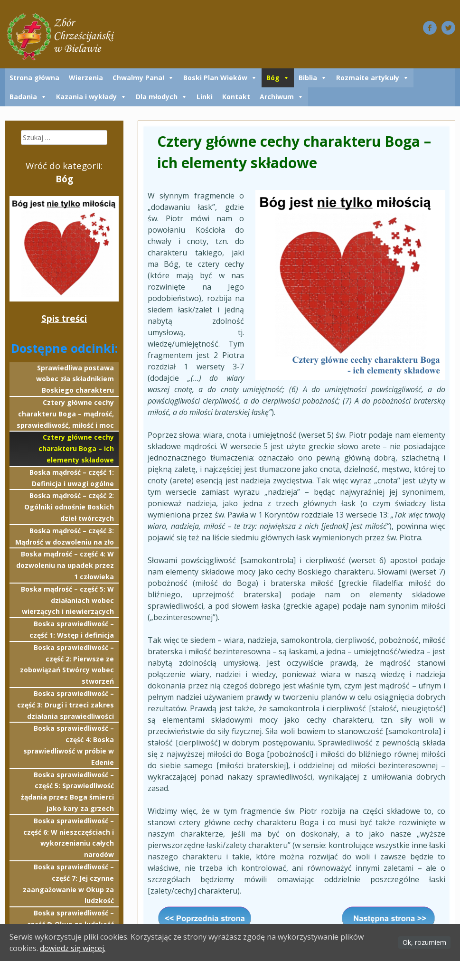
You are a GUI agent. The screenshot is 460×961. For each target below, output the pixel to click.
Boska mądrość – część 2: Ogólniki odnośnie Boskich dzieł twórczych (69, 507)
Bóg (273, 77)
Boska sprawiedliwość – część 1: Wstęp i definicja (71, 629)
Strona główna (34, 77)
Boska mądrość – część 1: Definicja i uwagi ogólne (71, 478)
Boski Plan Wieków (215, 77)
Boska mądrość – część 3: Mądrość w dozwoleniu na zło (64, 536)
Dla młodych (157, 96)
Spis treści (64, 318)
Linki (205, 96)
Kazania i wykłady (86, 96)
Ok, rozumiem (424, 942)
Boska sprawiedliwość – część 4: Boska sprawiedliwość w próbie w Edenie (68, 745)
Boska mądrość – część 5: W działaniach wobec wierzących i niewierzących (67, 600)
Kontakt (236, 96)
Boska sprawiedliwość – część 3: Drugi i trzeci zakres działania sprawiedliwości (65, 705)
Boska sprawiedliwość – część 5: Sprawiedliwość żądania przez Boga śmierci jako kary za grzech (67, 791)
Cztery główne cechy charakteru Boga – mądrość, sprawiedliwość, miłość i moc (65, 414)
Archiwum (277, 96)
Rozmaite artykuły (367, 77)
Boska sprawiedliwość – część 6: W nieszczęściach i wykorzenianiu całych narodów (68, 837)
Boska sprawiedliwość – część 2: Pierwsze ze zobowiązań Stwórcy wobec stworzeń (67, 664)
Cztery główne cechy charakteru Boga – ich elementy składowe (76, 448)
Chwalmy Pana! (138, 77)
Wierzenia (86, 77)
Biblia (308, 77)
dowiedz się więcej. (72, 948)
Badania (23, 96)
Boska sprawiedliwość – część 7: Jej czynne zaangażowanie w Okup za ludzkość (68, 883)
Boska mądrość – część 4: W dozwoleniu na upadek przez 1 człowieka (65, 565)
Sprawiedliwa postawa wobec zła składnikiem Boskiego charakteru (75, 379)
